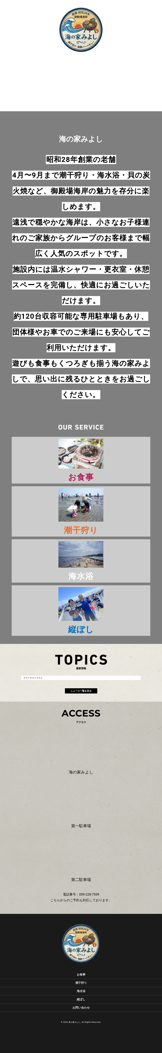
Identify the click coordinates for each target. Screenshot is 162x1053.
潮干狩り (81, 983)
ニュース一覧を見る (81, 691)
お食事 (81, 974)
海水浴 (81, 991)
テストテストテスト (33, 678)
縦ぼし (81, 999)
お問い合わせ (81, 1007)
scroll (81, 59)
